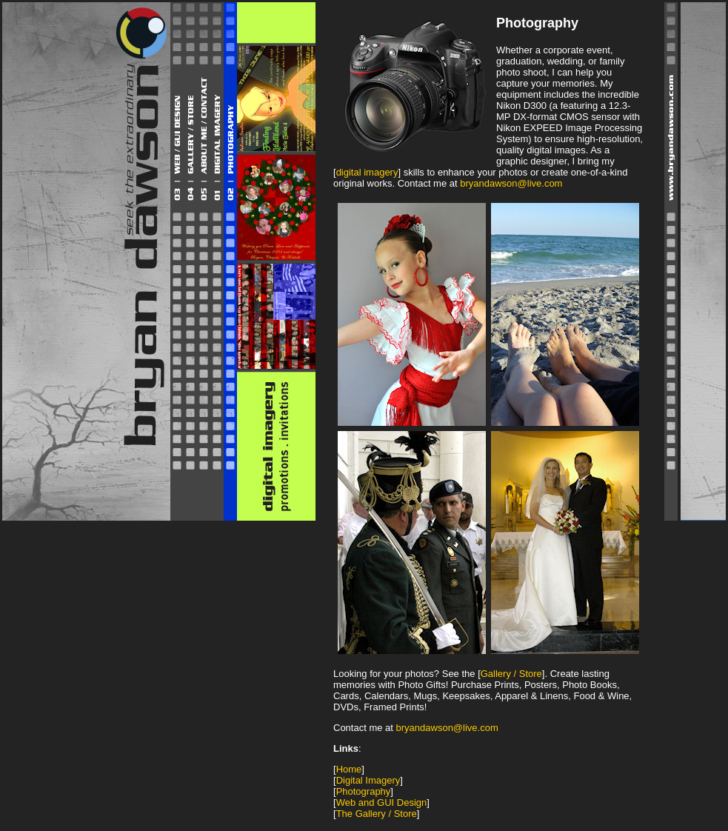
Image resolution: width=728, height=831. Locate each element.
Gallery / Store (511, 673)
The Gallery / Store (376, 813)
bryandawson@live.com (511, 183)
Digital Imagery (368, 780)
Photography (363, 791)
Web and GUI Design (381, 802)
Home (349, 769)
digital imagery (367, 172)
